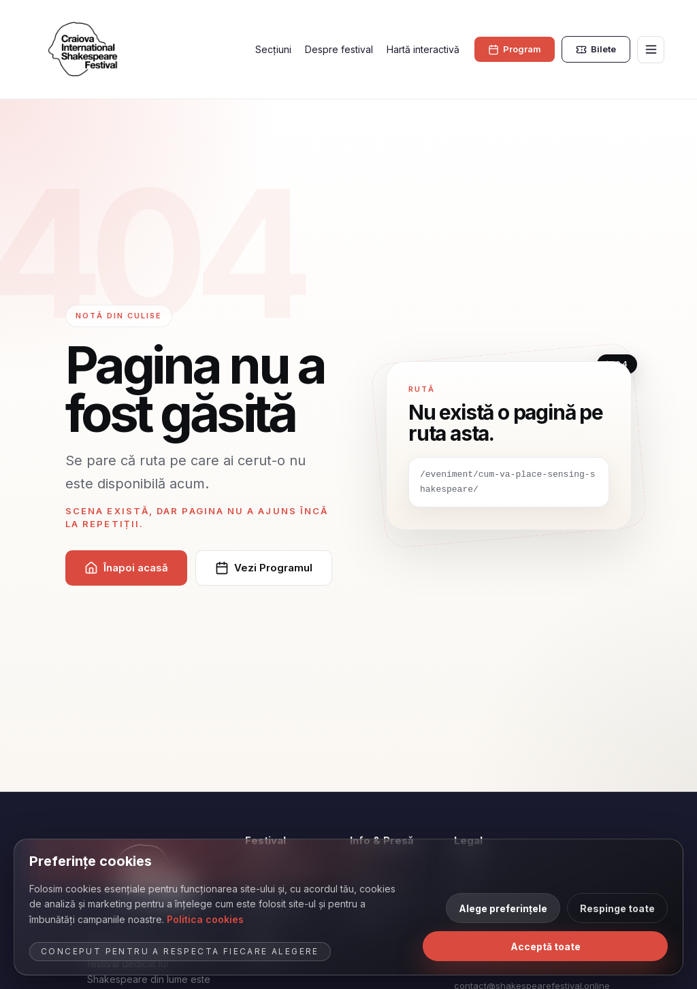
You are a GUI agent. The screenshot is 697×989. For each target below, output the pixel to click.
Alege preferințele (503, 908)
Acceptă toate (545, 946)
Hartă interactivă (423, 49)
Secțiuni (273, 49)
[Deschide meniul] (650, 49)
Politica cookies (205, 919)
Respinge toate (617, 908)
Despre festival (339, 49)
